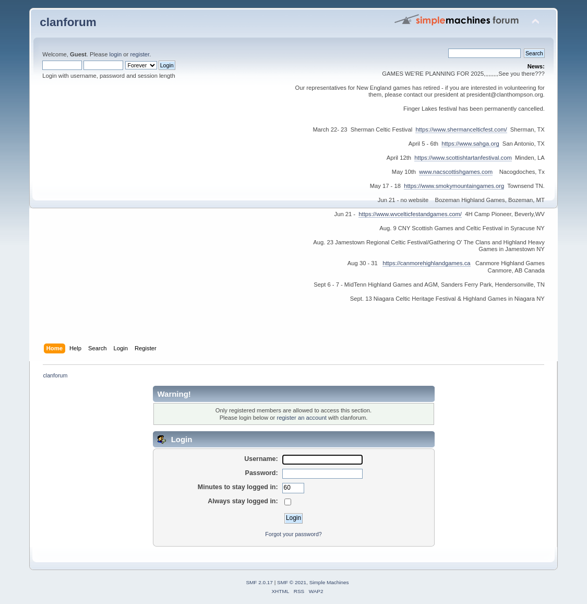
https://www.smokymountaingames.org (454, 186)
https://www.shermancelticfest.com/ (461, 129)
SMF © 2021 (291, 582)
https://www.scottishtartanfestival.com (462, 158)
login (116, 54)
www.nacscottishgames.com (456, 172)
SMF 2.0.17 (259, 582)
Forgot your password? (293, 534)
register (139, 54)
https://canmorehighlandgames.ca (426, 263)
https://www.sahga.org (470, 143)
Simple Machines (329, 582)
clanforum (68, 22)
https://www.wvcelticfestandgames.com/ (410, 214)
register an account (301, 417)
